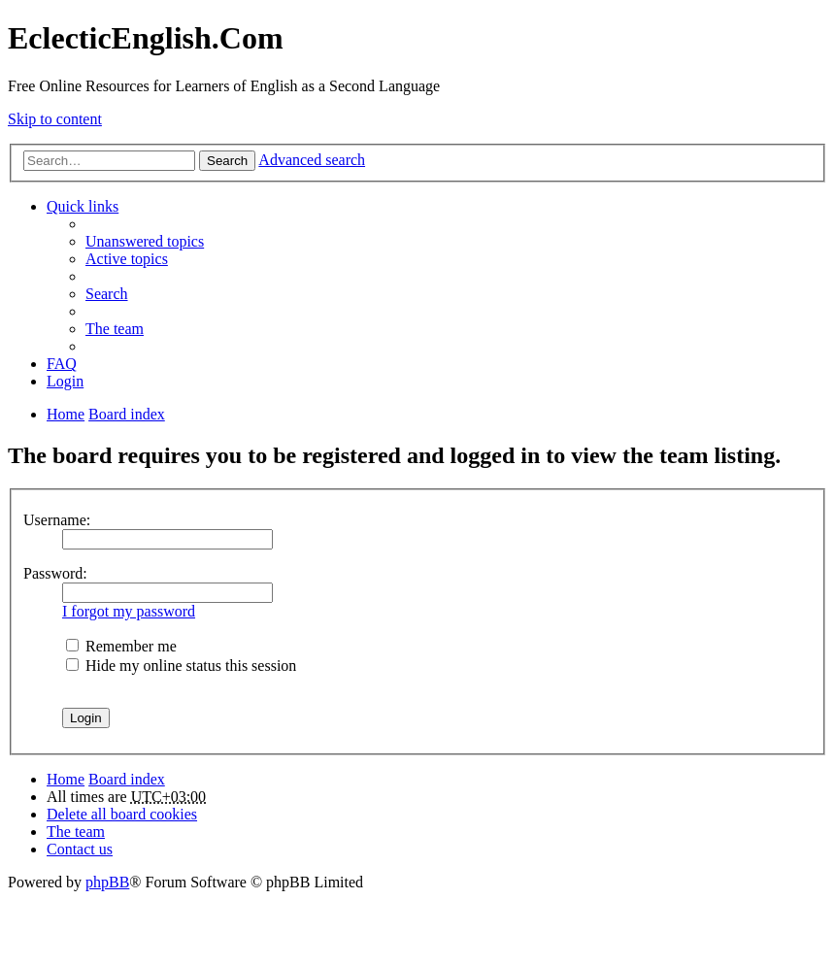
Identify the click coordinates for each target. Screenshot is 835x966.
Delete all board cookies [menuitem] (122, 814)
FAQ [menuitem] (62, 363)
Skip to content (55, 119)
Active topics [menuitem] (126, 258)
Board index (126, 779)
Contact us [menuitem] (80, 849)
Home (65, 779)
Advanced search (311, 159)
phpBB (107, 882)
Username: (56, 520)
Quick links (82, 206)
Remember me (121, 646)
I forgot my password (128, 611)
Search (227, 160)
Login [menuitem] (65, 381)
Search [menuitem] (106, 293)
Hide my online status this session (181, 665)
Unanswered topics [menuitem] (144, 241)
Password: (55, 573)
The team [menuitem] (114, 328)
